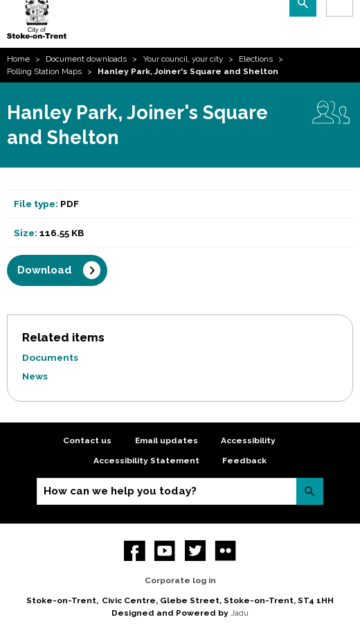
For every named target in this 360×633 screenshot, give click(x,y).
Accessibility (248, 440)
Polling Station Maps (44, 71)
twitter (195, 551)
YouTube (165, 551)
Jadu (240, 613)
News (35, 376)
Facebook (134, 551)
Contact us (87, 440)
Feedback (244, 460)
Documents (50, 357)
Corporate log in (180, 580)
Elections (256, 59)
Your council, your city (183, 59)
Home (18, 59)
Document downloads (86, 59)
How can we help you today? (120, 491)
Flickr (225, 551)
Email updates (166, 440)
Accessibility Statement (146, 460)
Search (309, 491)
